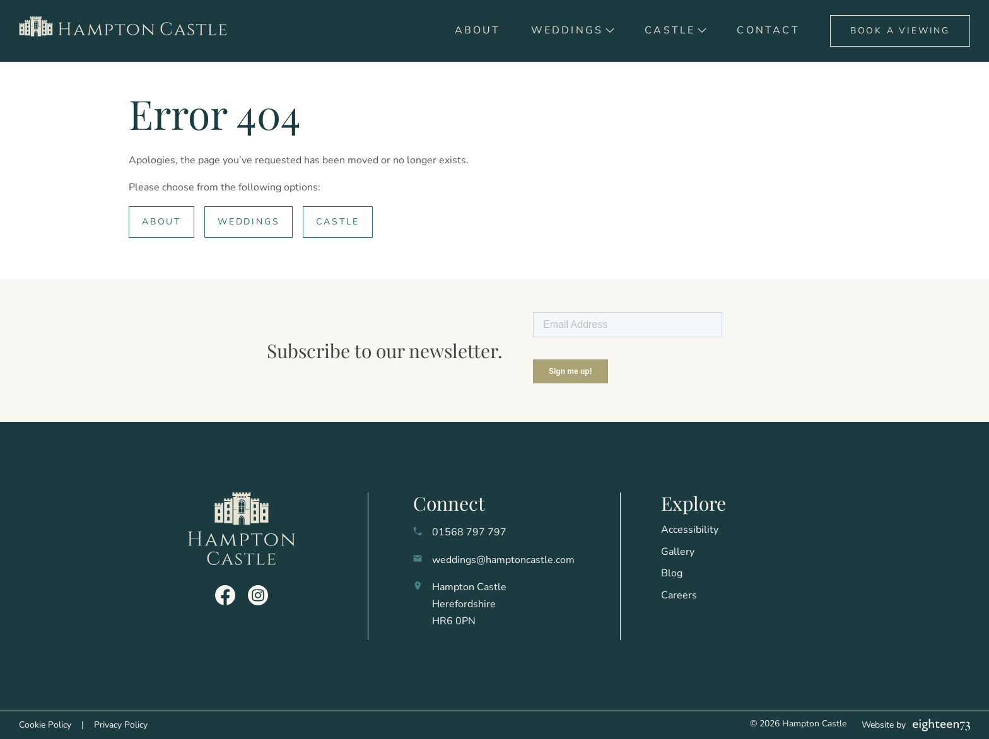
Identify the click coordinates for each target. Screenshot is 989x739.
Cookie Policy (45, 725)
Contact (768, 30)
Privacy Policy (121, 725)
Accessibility (689, 530)
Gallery (677, 552)
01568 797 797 (469, 532)
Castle (670, 30)
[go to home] (128, 31)
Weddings (567, 30)
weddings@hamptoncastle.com (503, 560)
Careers (679, 595)
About (478, 30)
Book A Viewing (900, 31)
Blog (671, 573)
